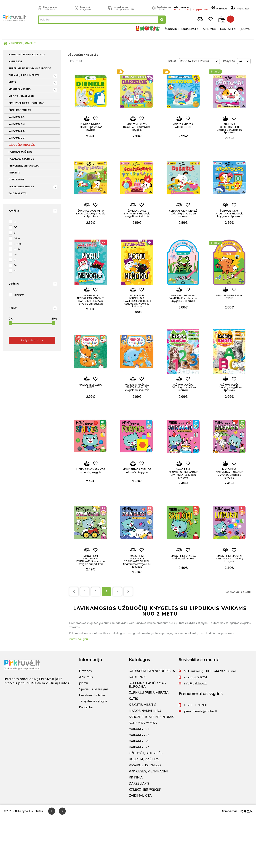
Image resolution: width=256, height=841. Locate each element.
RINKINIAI (14, 172)
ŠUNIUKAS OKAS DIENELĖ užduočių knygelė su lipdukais (183, 218)
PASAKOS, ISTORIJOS (21, 158)
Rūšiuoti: (172, 61)
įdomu (243, 29)
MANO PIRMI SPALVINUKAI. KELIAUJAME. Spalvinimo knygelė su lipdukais (91, 583)
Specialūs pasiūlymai (94, 713)
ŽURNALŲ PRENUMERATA (33, 76)
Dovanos (85, 694)
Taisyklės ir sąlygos (93, 725)
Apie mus (207, 29)
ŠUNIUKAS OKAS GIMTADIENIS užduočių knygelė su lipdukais (137, 219)
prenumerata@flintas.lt (200, 734)
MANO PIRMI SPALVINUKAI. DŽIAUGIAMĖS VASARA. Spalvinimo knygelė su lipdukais (137, 583)
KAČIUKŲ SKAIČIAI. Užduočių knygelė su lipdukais (183, 400)
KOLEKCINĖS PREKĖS (33, 187)
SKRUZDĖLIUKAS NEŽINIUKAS (26, 103)
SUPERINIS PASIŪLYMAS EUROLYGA (30, 68)
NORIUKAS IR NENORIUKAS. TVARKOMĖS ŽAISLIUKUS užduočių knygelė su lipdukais (137, 310)
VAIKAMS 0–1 (17, 117)
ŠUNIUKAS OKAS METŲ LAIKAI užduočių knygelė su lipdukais (91, 218)
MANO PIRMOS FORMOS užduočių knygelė (137, 488)
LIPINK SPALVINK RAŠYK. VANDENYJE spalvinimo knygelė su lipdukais (183, 309)
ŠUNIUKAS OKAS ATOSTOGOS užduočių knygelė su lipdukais (229, 219)
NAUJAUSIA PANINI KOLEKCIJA (27, 54)
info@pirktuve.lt (198, 8)
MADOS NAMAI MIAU (21, 96)
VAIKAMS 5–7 (17, 138)
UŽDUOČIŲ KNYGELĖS (23, 43)
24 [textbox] (240, 61)
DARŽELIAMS (17, 179)
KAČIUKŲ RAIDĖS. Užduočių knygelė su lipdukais (229, 400)
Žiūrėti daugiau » (79, 662)
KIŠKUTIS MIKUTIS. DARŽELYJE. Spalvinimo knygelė (137, 128)
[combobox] (199, 61)
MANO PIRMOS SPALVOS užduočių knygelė (90, 488)
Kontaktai (226, 29)
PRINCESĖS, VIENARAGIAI (24, 165)
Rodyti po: (229, 61)
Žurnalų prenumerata (179, 29)
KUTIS (33, 83)
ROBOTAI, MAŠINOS (21, 152)
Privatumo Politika (92, 719)
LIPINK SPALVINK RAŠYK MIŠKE (229, 306)
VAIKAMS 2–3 (17, 124)
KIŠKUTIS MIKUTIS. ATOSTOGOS (183, 127)
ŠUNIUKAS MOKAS (20, 110)
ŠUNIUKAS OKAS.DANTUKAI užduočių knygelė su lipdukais (229, 130)
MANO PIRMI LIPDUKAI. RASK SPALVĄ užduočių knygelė (229, 580)
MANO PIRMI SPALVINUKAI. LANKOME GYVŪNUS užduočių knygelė (229, 489)
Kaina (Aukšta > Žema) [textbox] (194, 61)
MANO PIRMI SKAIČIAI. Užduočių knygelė (183, 579)
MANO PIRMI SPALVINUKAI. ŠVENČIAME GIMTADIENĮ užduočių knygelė (183, 491)
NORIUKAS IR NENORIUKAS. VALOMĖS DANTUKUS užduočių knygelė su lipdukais (90, 310)
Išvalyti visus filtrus (32, 340)
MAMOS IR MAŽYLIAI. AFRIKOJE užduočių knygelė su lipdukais (137, 400)
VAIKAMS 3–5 (17, 131)
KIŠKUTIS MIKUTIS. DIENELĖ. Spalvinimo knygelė (90, 128)
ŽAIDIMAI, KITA (17, 193)
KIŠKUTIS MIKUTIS (33, 90)
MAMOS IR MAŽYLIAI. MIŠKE (91, 399)
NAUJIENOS (15, 61)
